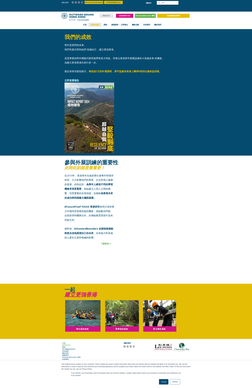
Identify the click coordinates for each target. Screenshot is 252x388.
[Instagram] (73, 2)
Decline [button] (175, 382)
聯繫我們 (65, 355)
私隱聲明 (65, 359)
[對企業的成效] (159, 329)
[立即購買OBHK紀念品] (113, 2)
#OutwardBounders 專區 (68, 357)
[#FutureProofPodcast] (94, 2)
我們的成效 (66, 345)
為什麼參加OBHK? (68, 349)
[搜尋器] (167, 3)
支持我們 (65, 351)
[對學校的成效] (122, 329)
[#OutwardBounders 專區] (145, 16)
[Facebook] (76, 2)
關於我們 (65, 353)
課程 (63, 347)
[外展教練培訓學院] (173, 16)
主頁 (63, 343)
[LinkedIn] (79, 2)
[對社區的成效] (83, 329)
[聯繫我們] (149, 3)
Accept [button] (163, 382)
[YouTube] (82, 2)
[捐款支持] (106, 16)
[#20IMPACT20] (124, 16)
